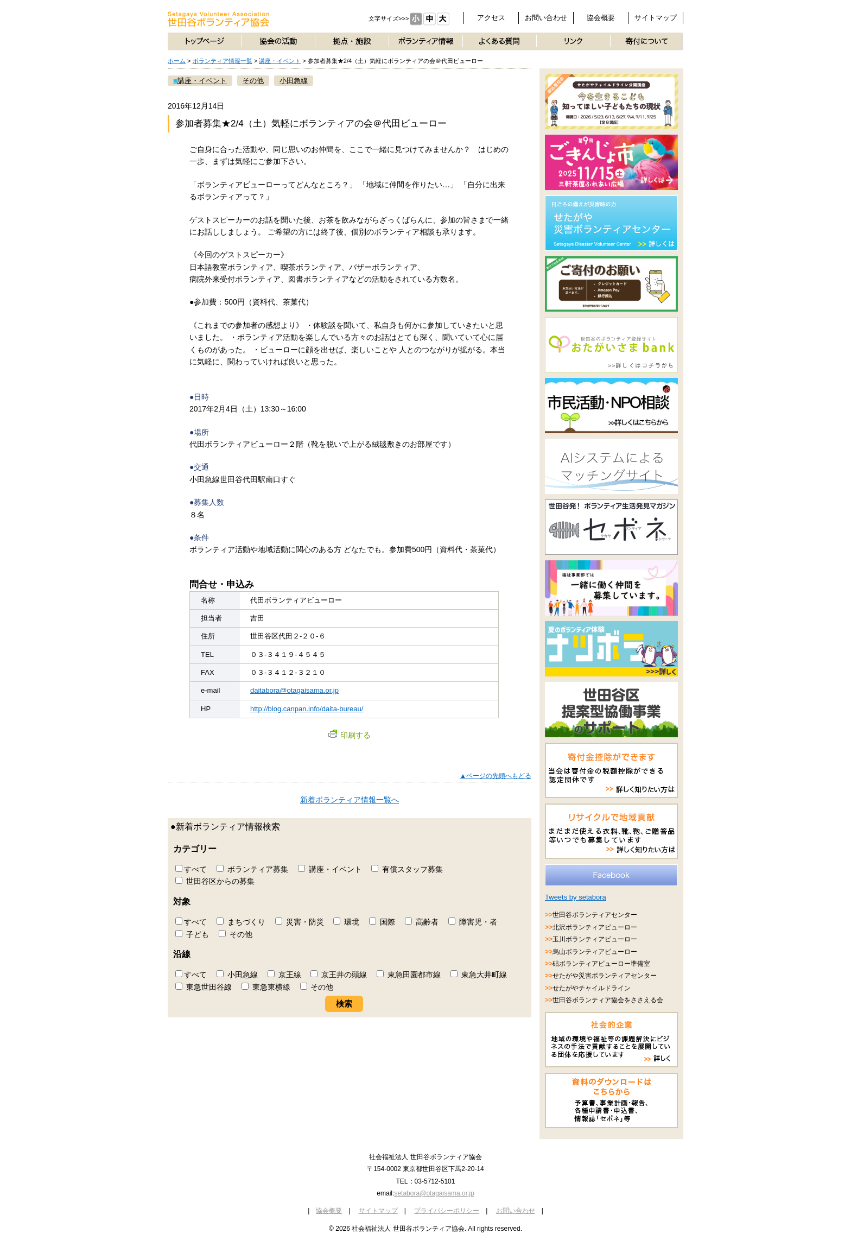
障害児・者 (472, 922)
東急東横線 (266, 987)
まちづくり (241, 922)
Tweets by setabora (575, 897)
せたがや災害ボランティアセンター (604, 975)
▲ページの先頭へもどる (495, 776)
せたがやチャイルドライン (591, 988)
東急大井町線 (478, 974)
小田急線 (237, 974)
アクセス (491, 18)
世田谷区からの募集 (215, 881)
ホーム (177, 61)
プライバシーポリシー (446, 1210)
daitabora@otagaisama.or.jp (294, 690)
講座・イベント (280, 61)
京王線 (284, 974)
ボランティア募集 (252, 869)
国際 (382, 922)
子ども (192, 934)
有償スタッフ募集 (407, 869)
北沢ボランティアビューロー (594, 927)
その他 (235, 934)
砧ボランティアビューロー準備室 (601, 963)
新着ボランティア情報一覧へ (349, 799)
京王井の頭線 (338, 974)
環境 (346, 922)
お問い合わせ (546, 18)
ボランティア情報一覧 (222, 61)
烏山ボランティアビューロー (594, 952)
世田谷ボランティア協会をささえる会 (607, 1000)
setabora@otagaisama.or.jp (434, 1193)
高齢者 (422, 922)
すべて (191, 869)
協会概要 (601, 18)
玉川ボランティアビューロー (594, 939)
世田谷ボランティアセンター (594, 915)
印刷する (349, 735)
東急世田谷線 (203, 987)
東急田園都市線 (409, 974)
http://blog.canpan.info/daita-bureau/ (306, 709)
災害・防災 (299, 922)
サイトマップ (655, 18)
